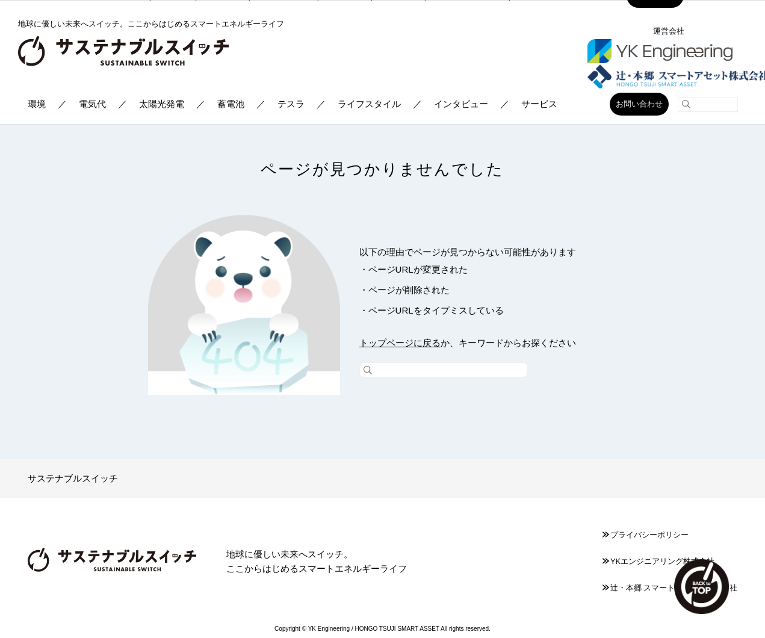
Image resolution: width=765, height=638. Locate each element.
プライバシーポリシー (645, 534)
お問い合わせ (639, 103)
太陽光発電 (161, 104)
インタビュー (461, 104)
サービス (539, 104)
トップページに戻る (400, 343)
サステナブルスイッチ (73, 478)
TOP (699, 584)
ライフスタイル (369, 104)
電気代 (92, 104)
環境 (37, 104)
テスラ (291, 104)
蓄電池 (230, 104)
